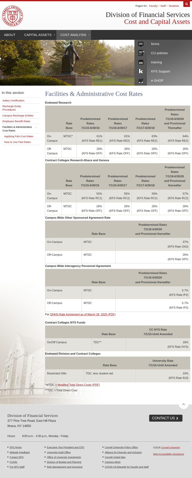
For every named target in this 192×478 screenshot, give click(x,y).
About (9, 35)
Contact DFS (17, 457)
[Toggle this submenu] (36, 127)
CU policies (159, 53)
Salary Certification (13, 100)
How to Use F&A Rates (17, 141)
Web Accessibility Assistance (168, 454)
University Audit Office (59, 452)
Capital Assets (38, 35)
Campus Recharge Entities (17, 115)
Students (174, 5)
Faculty (153, 5)
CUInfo (13, 462)
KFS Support (160, 71)
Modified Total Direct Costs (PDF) (79, 384)
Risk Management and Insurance (64, 467)
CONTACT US (163, 418)
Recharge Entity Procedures (11, 108)
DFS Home (16, 447)
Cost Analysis (73, 35)
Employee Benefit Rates (16, 121)
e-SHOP (157, 80)
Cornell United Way (115, 457)
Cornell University (170, 447)
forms (155, 44)
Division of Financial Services (148, 15)
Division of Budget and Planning (64, 462)
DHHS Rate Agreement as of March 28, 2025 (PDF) (83, 314)
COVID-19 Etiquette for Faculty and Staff (127, 467)
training (156, 62)
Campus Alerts (113, 462)
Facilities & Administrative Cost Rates (17, 128)
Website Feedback (20, 452)
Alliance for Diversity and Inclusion (123, 452)
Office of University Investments (64, 457)
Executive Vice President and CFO (65, 447)
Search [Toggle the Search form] (186, 4)
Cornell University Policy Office (121, 447)
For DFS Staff (17, 467)
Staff (163, 5)
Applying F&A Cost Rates (18, 136)
